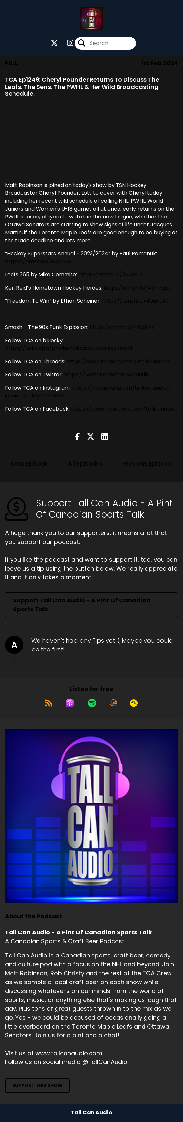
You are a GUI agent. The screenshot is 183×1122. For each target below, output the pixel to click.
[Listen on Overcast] (113, 703)
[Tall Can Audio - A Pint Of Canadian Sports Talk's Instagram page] (66, 43)
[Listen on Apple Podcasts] (70, 703)
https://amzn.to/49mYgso (138, 288)
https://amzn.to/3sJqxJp (111, 274)
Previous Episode (147, 463)
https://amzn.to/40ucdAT (136, 301)
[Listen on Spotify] (92, 703)
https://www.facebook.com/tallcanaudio (124, 409)
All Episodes (85, 463)
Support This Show (37, 1085)
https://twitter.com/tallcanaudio (106, 374)
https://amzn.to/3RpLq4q (38, 261)
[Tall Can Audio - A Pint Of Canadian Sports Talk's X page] (54, 43)
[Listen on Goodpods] (134, 703)
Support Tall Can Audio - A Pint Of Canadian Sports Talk (81, 604)
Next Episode (30, 463)
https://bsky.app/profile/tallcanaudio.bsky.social (68, 348)
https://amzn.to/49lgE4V (122, 327)
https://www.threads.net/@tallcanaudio (118, 361)
